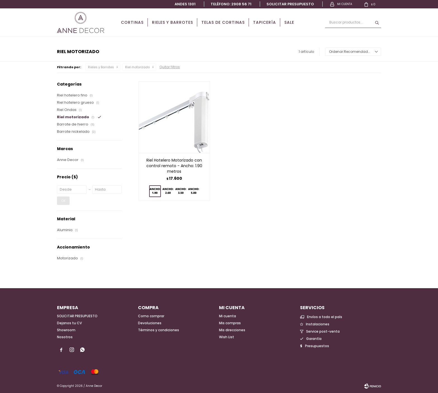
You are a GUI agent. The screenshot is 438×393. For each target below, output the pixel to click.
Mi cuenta (227, 316)
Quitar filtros (170, 67)
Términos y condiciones (158, 330)
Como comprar (151, 316)
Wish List (226, 337)
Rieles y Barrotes (172, 22)
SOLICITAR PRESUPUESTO (77, 316)
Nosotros (65, 337)
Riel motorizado (137, 67)
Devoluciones (149, 323)
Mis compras (230, 323)
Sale (289, 22)
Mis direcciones (232, 330)
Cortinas (132, 22)
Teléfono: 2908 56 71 (231, 4)
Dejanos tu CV (69, 323)
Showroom (66, 330)
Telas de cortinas (223, 22)
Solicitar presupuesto (290, 4)
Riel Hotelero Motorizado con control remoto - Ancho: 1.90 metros (174, 165)
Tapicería (264, 22)
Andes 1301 (185, 4)
